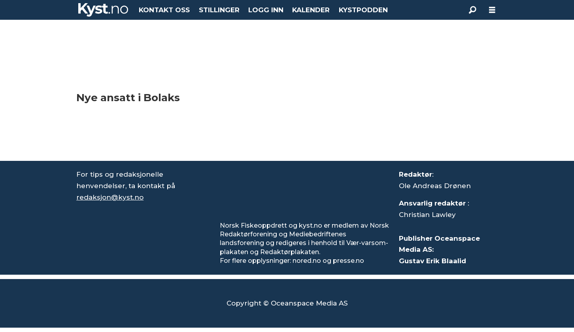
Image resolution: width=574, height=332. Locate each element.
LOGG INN (265, 10)
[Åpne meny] (492, 10)
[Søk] (472, 10)
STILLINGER (219, 10)
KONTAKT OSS (164, 10)
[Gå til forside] (103, 10)
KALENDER (311, 10)
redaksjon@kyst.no (110, 197)
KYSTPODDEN (363, 10)
